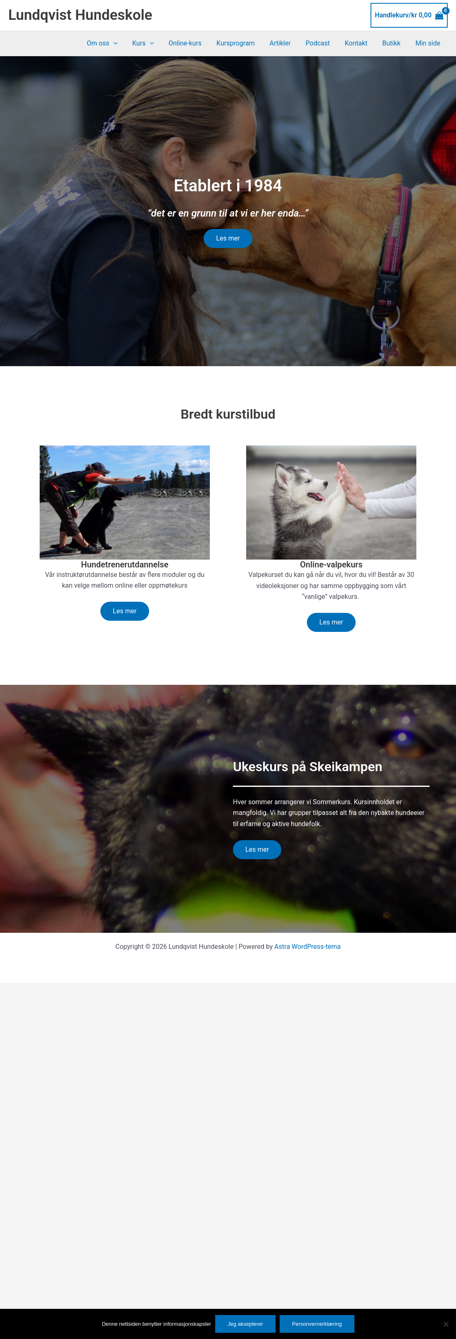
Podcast (323, 43)
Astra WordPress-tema (307, 947)
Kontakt (360, 43)
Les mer (228, 238)
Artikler (287, 43)
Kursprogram (245, 43)
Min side (428, 43)
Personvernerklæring (317, 1324)
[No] (446, 1324)
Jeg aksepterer (245, 1324)
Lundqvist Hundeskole (80, 15)
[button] (127, 43)
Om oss (116, 43)
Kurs (155, 43)
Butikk (394, 43)
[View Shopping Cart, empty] (409, 15)
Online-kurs (195, 43)
